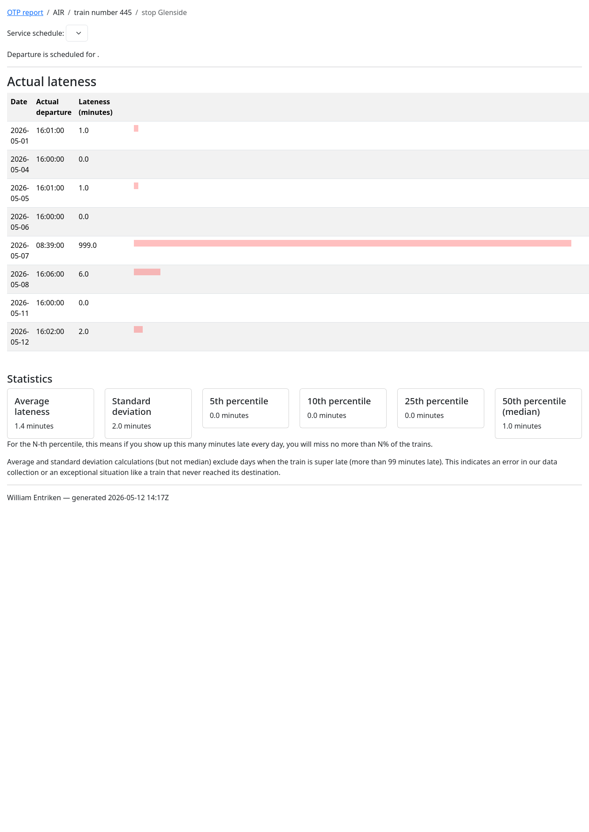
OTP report (25, 12)
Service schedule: (35, 33)
